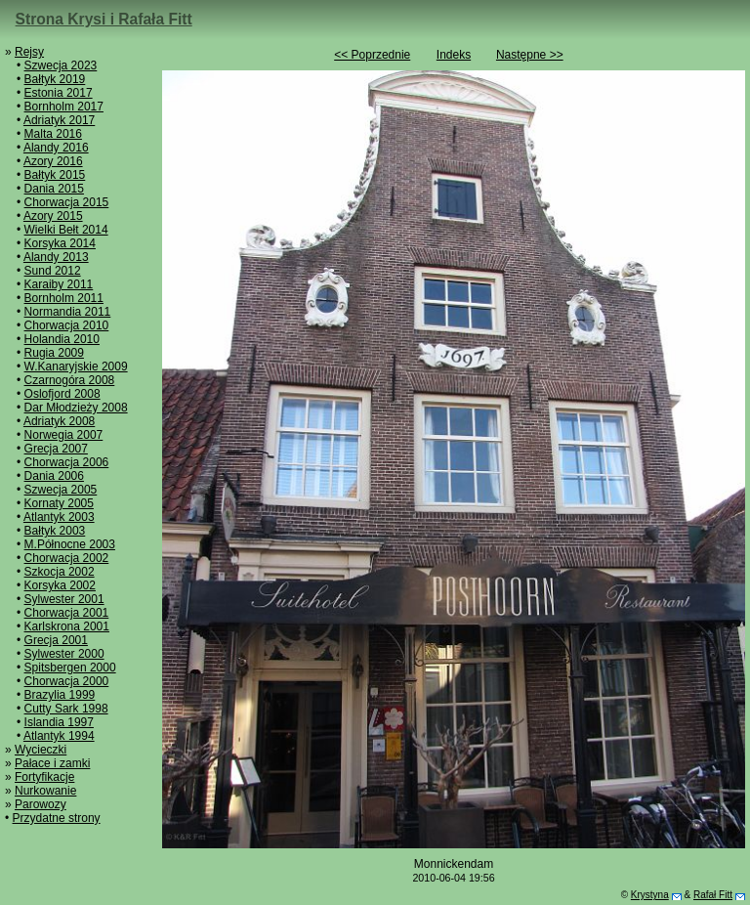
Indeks (454, 55)
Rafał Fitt (712, 894)
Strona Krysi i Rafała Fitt (104, 19)
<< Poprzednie (372, 55)
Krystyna (650, 894)
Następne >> (529, 55)
